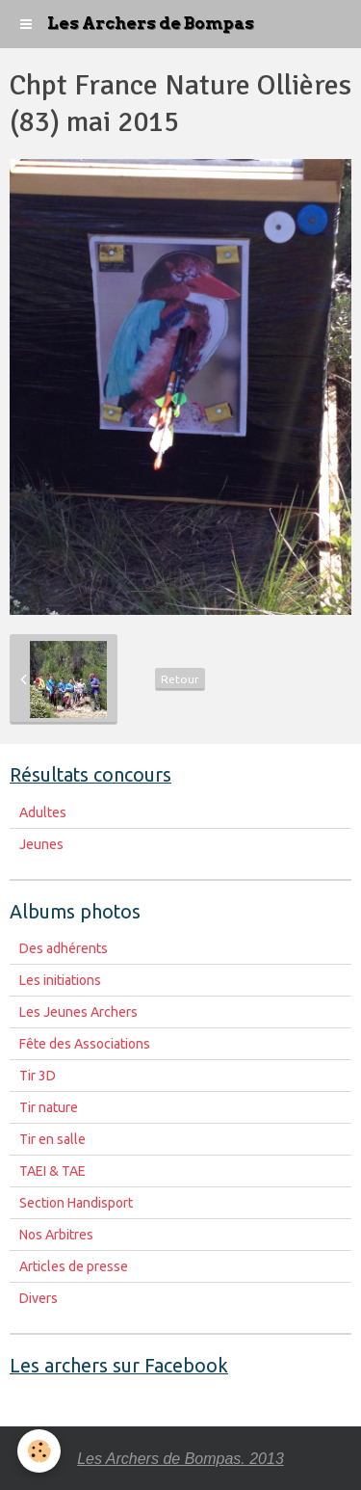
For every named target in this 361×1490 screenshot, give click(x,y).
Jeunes (41, 844)
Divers (38, 1298)
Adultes (42, 812)
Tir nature (48, 1107)
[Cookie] (39, 1451)
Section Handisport (76, 1203)
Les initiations (60, 980)
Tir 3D (37, 1075)
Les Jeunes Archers (78, 1012)
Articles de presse (73, 1266)
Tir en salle (52, 1139)
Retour (180, 679)
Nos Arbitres (56, 1234)
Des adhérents (63, 948)
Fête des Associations (84, 1043)
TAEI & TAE (52, 1171)
